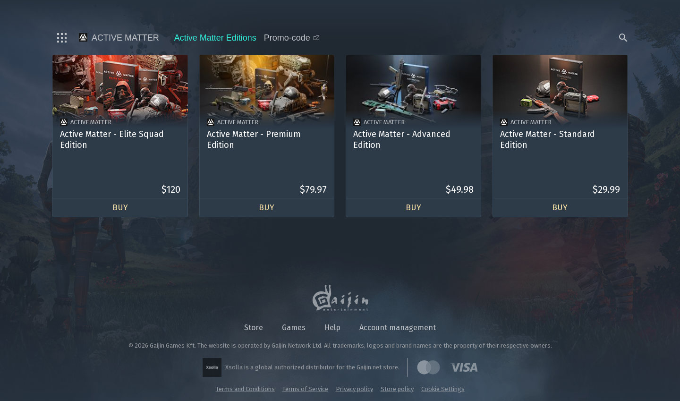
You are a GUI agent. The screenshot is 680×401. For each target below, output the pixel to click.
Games (294, 327)
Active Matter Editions (215, 38)
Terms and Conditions (245, 388)
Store (253, 327)
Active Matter (119, 38)
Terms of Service (305, 388)
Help (332, 327)
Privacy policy (354, 388)
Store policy (397, 388)
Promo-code (291, 38)
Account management (397, 327)
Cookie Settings (443, 388)
